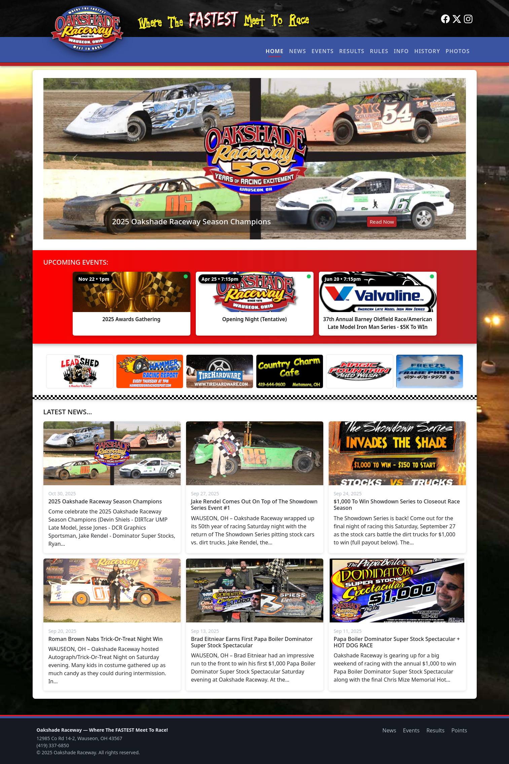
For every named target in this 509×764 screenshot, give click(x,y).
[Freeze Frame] (429, 371)
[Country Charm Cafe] (289, 371)
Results (351, 51)
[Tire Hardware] (219, 371)
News (297, 51)
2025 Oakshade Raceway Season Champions (191, 221)
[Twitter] (456, 19)
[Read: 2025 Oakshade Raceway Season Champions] (254, 158)
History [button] (427, 51)
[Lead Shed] (79, 371)
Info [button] (401, 51)
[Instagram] (468, 19)
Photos (458, 51)
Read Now (382, 221)
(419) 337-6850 (53, 745)
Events (323, 51)
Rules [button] (379, 51)
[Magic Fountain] (359, 371)
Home (275, 51)
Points (459, 730)
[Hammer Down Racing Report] (149, 371)
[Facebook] (445, 19)
